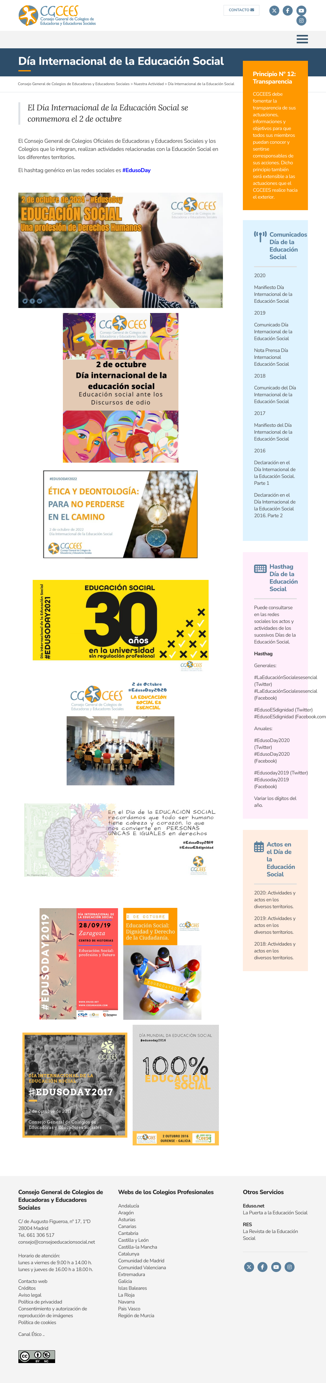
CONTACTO (241, 10)
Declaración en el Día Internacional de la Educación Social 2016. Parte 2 (274, 505)
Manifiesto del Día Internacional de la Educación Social (273, 432)
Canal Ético (30, 1334)
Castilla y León (133, 1240)
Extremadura (131, 1274)
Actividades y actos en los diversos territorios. (274, 925)
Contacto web (32, 1281)
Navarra (126, 1302)
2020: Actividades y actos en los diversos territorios (274, 899)
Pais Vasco (129, 1308)
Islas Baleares (132, 1288)
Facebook (266, 786)
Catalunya (128, 1253)
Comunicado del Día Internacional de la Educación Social (275, 394)
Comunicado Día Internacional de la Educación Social (273, 331)
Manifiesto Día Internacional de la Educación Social (273, 294)
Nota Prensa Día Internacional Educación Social (271, 357)
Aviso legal (29, 1295)
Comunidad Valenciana (142, 1267)
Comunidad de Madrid (141, 1260)
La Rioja (126, 1295)
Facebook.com (311, 716)
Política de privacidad (40, 1302)
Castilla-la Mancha (137, 1247)
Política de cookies (37, 1322)
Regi (122, 1315)
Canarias (127, 1226)
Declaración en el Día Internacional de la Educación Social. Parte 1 (274, 473)
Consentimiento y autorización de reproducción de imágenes (52, 1312)
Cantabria (128, 1233)
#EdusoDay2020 (272, 740)
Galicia (125, 1281)
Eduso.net (253, 1205)
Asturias (126, 1219)
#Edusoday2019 (271, 772)
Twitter (303, 709)
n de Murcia (142, 1315)
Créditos (27, 1288)
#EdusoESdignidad (274, 709)
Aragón (126, 1212)
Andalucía (128, 1205)
